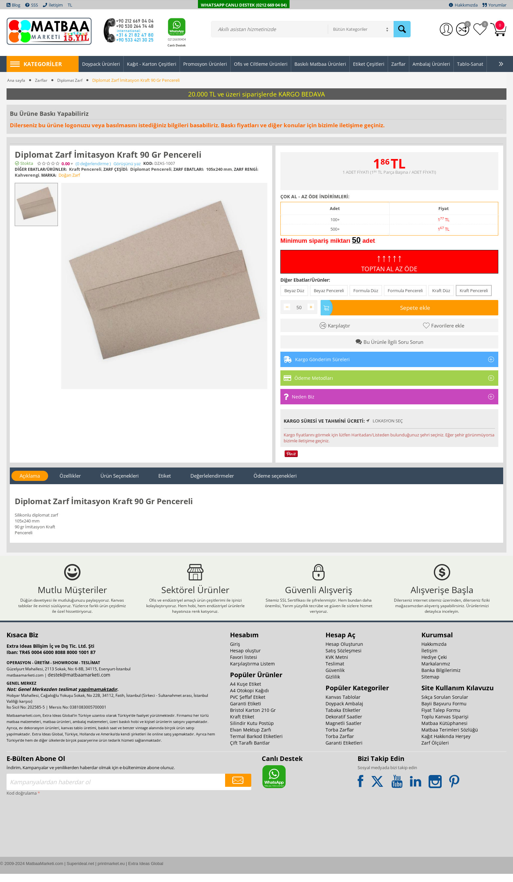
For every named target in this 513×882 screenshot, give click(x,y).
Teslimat (335, 672)
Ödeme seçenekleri (275, 474)
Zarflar (42, 80)
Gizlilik (333, 685)
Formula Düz (365, 290)
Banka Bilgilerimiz (441, 678)
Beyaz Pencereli (329, 290)
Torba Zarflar (340, 738)
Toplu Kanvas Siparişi (445, 725)
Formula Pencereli (405, 290)
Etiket (164, 474)
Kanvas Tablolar (343, 705)
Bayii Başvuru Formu (444, 712)
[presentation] (33, 829)
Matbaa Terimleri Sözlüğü (449, 738)
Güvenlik (335, 678)
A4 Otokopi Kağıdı (249, 699)
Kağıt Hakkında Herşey (445, 744)
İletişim (429, 659)
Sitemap (430, 685)
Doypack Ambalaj (344, 712)
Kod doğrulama (22, 801)
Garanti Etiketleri (344, 751)
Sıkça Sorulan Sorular (444, 705)
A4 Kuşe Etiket (245, 692)
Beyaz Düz (294, 290)
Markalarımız (435, 672)
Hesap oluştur (245, 659)
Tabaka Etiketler (343, 718)
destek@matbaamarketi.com (79, 683)
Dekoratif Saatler (344, 725)
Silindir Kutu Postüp (252, 731)
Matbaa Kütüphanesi (444, 731)
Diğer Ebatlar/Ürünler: (305, 280)
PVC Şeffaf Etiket (247, 705)
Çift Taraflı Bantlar (250, 751)
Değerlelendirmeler (212, 474)
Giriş (235, 652)
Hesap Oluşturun (344, 652)
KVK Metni (337, 665)
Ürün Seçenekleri (119, 474)
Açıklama (30, 474)
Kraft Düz (441, 290)
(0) (93, 164)
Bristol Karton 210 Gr (253, 718)
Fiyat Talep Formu (440, 718)
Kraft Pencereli (474, 290)
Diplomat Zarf (71, 80)
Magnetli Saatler (344, 731)
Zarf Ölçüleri (435, 751)
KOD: (148, 163)
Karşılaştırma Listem (252, 672)
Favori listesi (243, 665)
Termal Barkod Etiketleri (256, 744)
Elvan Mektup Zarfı (250, 738)
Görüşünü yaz (127, 164)
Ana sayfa (16, 80)
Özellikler (70, 474)
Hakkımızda (434, 652)
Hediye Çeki (434, 665)
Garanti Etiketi (245, 712)
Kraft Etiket (242, 725)
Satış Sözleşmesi (344, 659)
